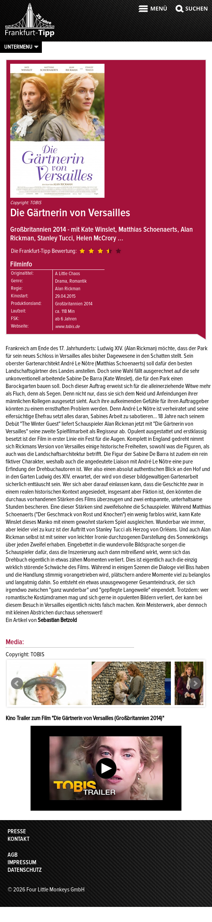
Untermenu (18, 46)
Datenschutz (25, 870)
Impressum (22, 862)
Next (195, 683)
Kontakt (18, 839)
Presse (17, 831)
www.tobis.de (67, 326)
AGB (13, 855)
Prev (17, 683)
